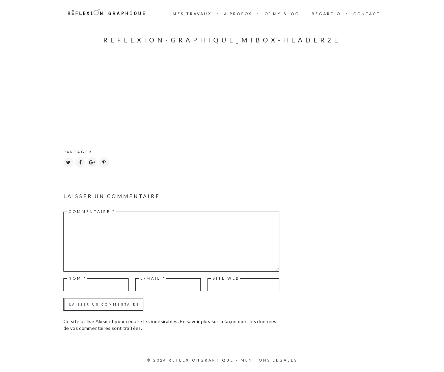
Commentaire (91, 211)
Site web (226, 278)
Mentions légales (269, 360)
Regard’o (326, 13)
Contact (367, 13)
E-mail (153, 278)
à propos (238, 13)
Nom (77, 278)
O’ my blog (282, 13)
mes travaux (192, 13)
